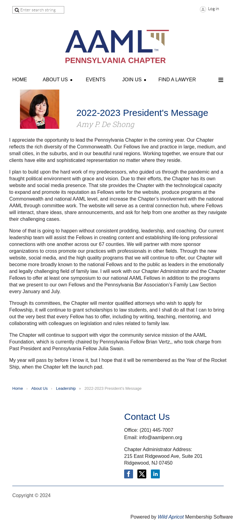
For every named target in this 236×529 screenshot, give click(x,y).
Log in (213, 8)
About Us (39, 388)
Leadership (66, 388)
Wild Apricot (171, 516)
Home (17, 388)
